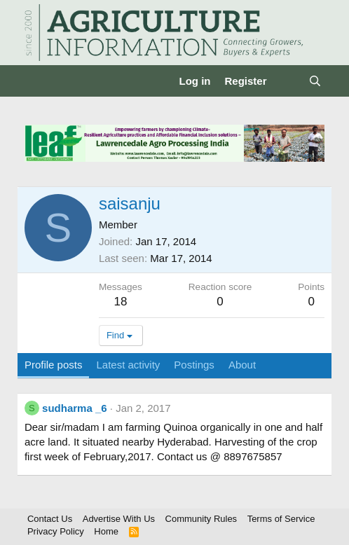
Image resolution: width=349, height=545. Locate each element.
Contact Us (49, 518)
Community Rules (201, 518)
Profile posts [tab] (54, 365)
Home (106, 531)
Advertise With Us (119, 518)
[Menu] (36, 81)
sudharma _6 (74, 408)
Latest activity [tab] (128, 365)
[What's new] (287, 81)
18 (120, 301)
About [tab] (242, 365)
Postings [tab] (194, 365)
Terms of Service (281, 518)
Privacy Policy (55, 531)
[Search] (315, 81)
